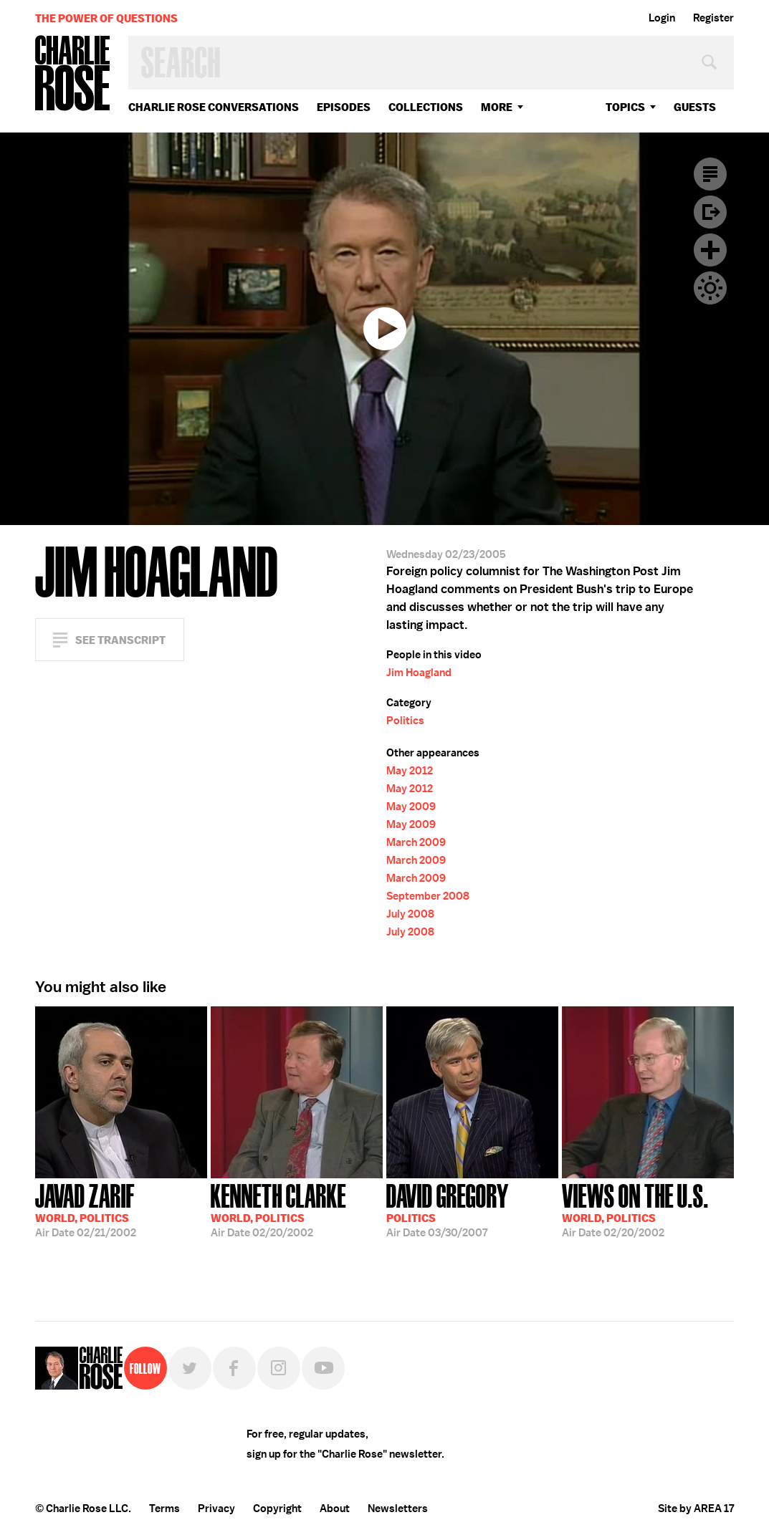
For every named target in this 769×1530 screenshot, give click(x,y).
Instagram (278, 1368)
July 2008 (410, 914)
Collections (425, 107)
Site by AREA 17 (696, 1508)
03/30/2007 (447, 1209)
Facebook (234, 1368)
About (335, 1508)
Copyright (277, 1508)
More (496, 107)
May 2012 (409, 771)
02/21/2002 (85, 1209)
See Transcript (120, 640)
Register (713, 18)
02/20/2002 (278, 1209)
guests (695, 107)
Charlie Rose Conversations (213, 107)
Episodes (344, 107)
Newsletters (398, 1508)
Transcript (710, 174)
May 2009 (411, 806)
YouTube (323, 1368)
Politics (405, 720)
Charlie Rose (73, 74)
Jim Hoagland (419, 672)
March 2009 (416, 842)
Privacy (216, 1508)
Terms (164, 1508)
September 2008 (427, 896)
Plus (710, 250)
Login (662, 18)
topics (625, 107)
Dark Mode (710, 287)
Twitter (189, 1368)
